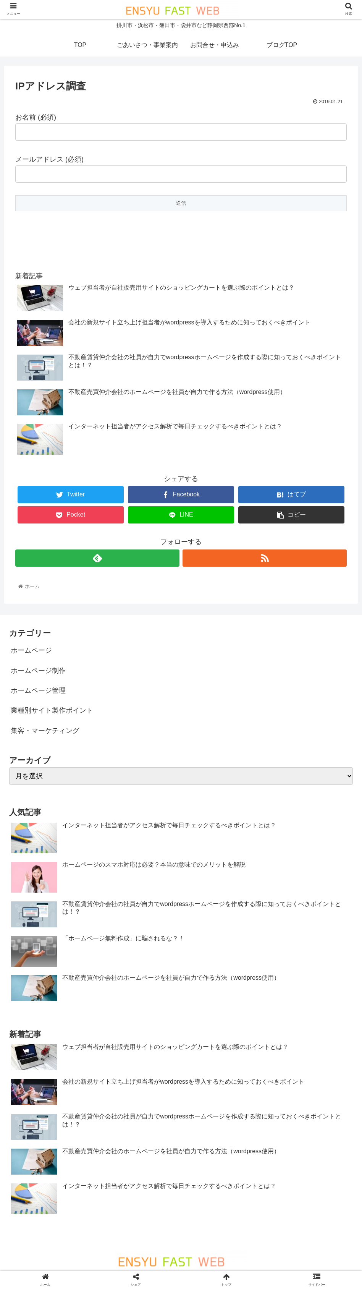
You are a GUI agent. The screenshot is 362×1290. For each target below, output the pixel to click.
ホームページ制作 (38, 670)
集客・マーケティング (45, 730)
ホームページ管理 (38, 690)
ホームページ (31, 650)
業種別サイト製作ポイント (52, 710)
